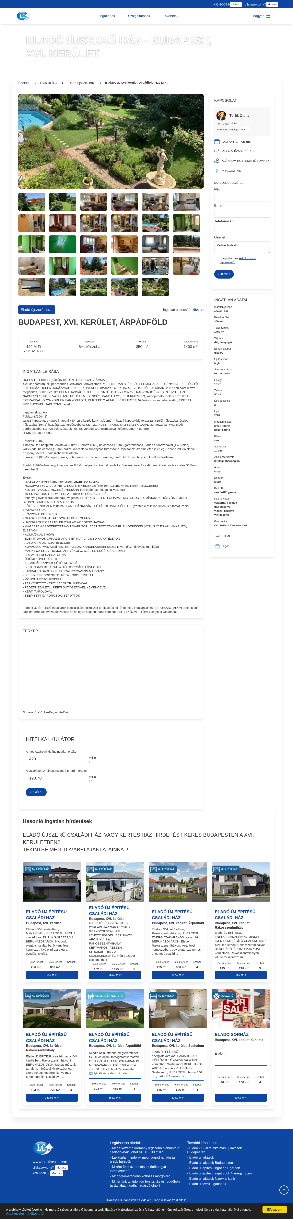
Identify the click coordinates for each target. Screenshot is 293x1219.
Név (217, 189)
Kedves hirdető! (242, 247)
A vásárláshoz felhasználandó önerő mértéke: (57, 770)
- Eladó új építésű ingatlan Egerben (213, 1168)
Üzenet (219, 237)
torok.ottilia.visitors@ (227, 129)
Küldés (224, 274)
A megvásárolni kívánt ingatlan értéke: (51, 751)
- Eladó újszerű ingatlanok (206, 1184)
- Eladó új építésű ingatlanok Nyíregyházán (219, 1173)
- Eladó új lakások (200, 1157)
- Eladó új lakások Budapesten (210, 1163)
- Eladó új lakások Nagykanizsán (211, 1179)
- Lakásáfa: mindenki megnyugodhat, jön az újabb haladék (142, 1159)
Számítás (36, 792)
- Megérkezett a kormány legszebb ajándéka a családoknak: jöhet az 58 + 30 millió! (144, 1150)
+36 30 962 (222, 123)
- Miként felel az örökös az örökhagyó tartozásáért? (138, 1169)
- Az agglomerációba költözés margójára (140, 1176)
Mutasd (235, 4)
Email (218, 205)
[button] (107, 16)
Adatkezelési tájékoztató (25, 1214)
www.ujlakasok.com (51, 1162)
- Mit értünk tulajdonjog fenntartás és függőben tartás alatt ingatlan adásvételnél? (145, 1183)
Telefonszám (224, 221)
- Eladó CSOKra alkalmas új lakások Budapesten (214, 1150)
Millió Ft (92, 759)
